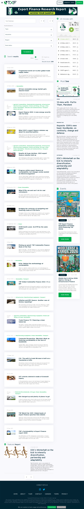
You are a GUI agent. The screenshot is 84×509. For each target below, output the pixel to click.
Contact (38, 494)
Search (27, 52)
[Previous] (26, 477)
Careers (48, 494)
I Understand (52, 507)
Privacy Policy (61, 507)
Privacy (65, 494)
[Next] (31, 477)
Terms (56, 494)
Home (16, 494)
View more (65, 239)
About (22, 494)
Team (30, 494)
